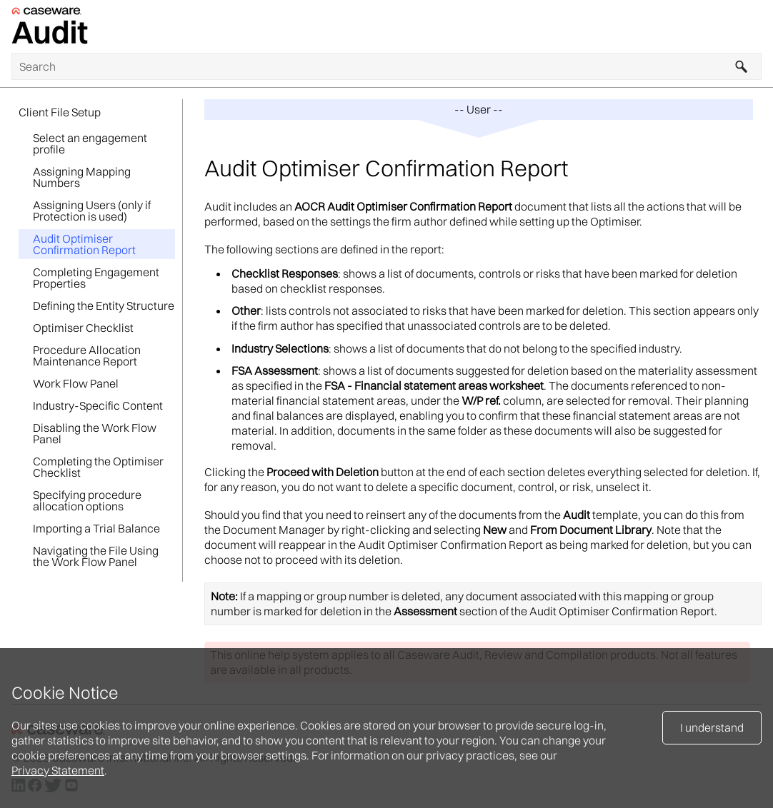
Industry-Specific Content (98, 405)
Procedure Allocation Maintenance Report (87, 355)
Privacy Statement (57, 770)
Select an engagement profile (90, 143)
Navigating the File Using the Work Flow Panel (96, 556)
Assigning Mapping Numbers (82, 177)
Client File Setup (60, 112)
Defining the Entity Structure (103, 305)
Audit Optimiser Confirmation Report (84, 244)
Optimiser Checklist (83, 327)
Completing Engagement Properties (96, 278)
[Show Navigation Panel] (754, 26)
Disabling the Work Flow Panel (94, 433)
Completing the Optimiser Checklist (98, 467)
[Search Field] (386, 66)
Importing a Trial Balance (96, 528)
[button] (742, 66)
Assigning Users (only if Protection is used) (92, 210)
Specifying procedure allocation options (87, 500)
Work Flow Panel (76, 383)
